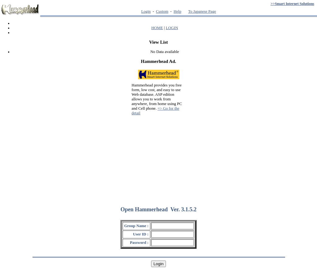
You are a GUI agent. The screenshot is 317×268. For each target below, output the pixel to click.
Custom (162, 11)
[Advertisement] (158, 158)
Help (177, 11)
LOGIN (172, 28)
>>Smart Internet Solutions (292, 4)
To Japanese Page (202, 11)
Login (146, 11)
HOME (157, 28)
